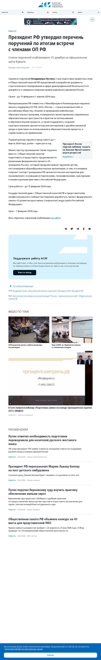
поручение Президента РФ (59, 291)
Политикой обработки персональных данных (24, 649)
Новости (12, 31)
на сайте (55, 218)
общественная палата (37, 291)
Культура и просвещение (18, 67)
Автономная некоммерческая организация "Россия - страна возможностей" (45, 296)
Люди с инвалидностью (37, 457)
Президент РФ (77, 291)
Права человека (33, 480)
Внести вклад (24, 272)
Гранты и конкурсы (25, 415)
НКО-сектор (32, 536)
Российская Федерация (23, 286)
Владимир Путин (20, 291)
